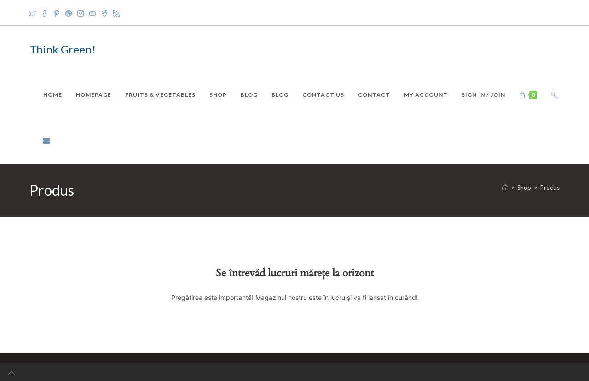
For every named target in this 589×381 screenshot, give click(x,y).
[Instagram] (81, 13)
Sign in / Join (483, 94)
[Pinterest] (57, 13)
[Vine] (104, 13)
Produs (550, 187)
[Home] (505, 187)
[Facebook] (45, 13)
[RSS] (116, 13)
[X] (34, 13)
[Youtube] (92, 13)
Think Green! (62, 49)
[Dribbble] (69, 13)
